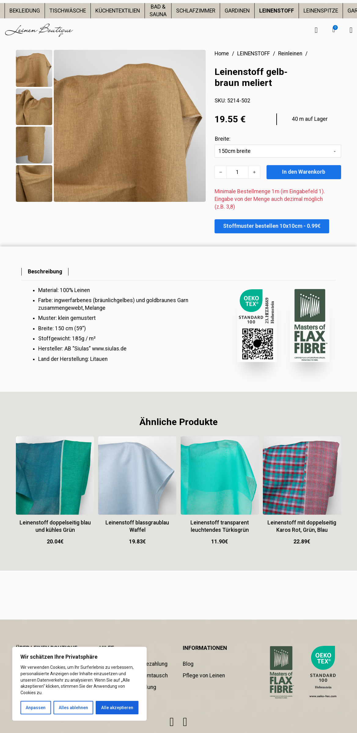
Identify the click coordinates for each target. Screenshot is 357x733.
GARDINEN (237, 11)
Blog (188, 664)
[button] (333, 30)
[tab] (44, 272)
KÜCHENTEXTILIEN (117, 11)
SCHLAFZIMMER (195, 11)
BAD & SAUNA (158, 10)
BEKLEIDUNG (24, 11)
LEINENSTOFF (276, 11)
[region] (79, 684)
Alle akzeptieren (117, 707)
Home (222, 53)
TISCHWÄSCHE (68, 11)
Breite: (222, 139)
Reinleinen (290, 53)
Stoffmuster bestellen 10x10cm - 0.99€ (272, 226)
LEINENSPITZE (321, 11)
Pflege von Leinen (204, 675)
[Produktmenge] (237, 172)
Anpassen (36, 707)
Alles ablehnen (73, 707)
